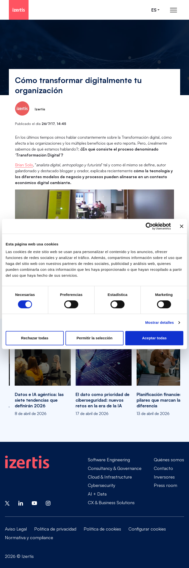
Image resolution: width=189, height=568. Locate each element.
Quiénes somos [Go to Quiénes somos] (169, 459)
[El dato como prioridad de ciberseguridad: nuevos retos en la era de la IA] (103, 372)
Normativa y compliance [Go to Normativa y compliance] (29, 537)
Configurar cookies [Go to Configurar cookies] (147, 529)
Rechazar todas (34, 338)
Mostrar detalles (159, 322)
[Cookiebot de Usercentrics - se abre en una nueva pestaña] (149, 226)
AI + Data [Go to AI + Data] (97, 494)
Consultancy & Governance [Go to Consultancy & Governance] (115, 468)
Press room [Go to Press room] (165, 485)
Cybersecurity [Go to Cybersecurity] (101, 485)
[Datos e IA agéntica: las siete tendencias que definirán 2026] (43, 372)
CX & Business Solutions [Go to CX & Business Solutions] (111, 502)
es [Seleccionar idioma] (154, 10)
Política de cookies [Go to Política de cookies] (102, 529)
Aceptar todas (154, 338)
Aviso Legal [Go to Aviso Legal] (16, 529)
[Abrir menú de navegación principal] (173, 10)
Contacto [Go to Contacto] (163, 468)
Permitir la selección (94, 338)
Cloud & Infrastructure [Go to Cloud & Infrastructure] (110, 477)
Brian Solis (24, 164)
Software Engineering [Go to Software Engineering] (109, 459)
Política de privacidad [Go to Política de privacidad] (55, 529)
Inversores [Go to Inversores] (164, 477)
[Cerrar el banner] (181, 226)
